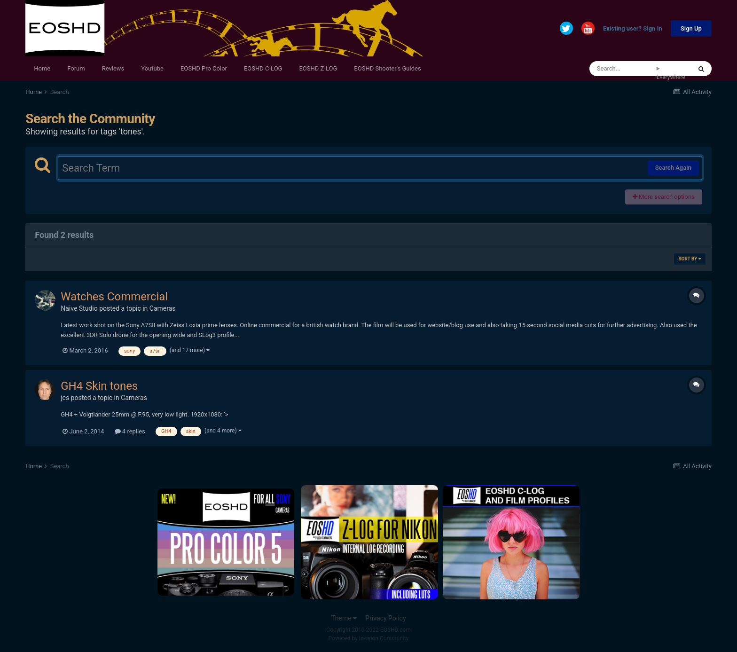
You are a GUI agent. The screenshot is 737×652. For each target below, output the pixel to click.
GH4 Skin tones (99, 386)
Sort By (689, 258)
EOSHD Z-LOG (318, 68)
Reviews (113, 68)
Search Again (673, 167)
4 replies (130, 431)
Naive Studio (79, 308)
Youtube (152, 68)
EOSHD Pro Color (203, 68)
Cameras (162, 308)
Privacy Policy (385, 618)
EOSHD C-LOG (263, 68)
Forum (76, 68)
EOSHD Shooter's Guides (387, 68)
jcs (65, 397)
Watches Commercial (114, 296)
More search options (664, 196)
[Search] (623, 68)
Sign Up (691, 28)
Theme (344, 618)
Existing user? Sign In (632, 28)
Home (42, 68)
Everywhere (671, 77)
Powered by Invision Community (369, 638)
